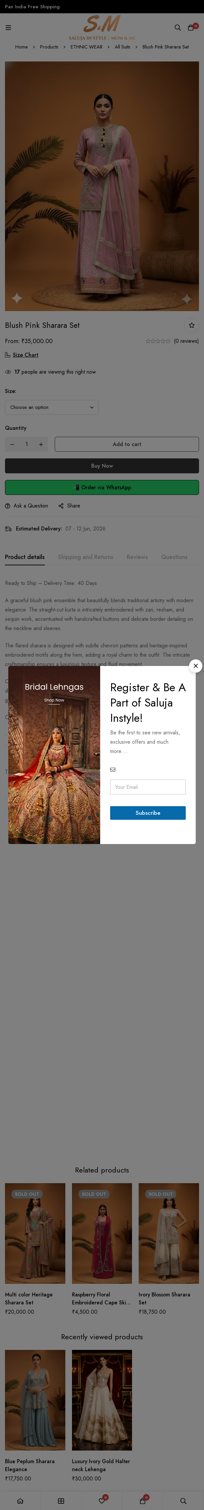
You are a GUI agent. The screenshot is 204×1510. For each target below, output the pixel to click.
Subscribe (148, 813)
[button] (195, 666)
